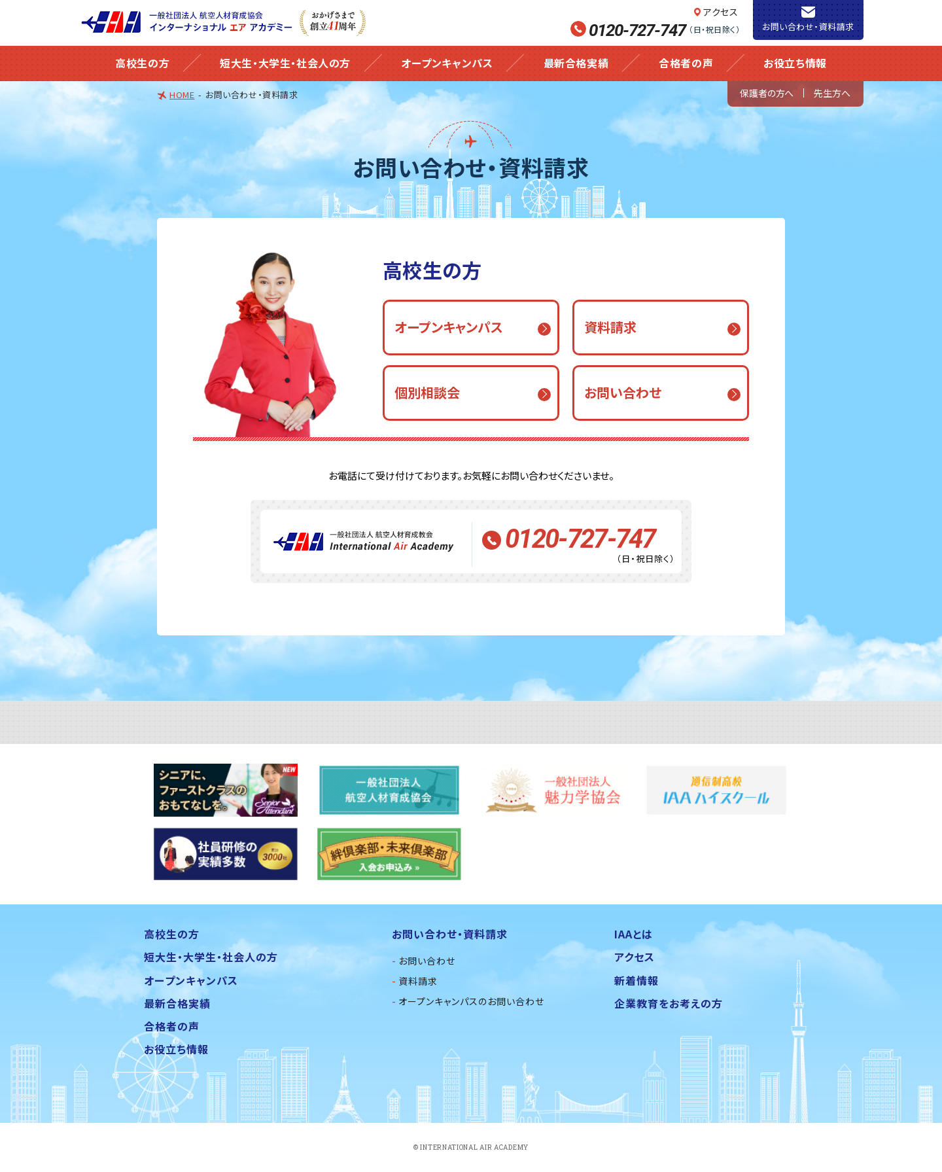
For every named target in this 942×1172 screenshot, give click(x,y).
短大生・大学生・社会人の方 (285, 63)
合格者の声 (686, 63)
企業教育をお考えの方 (668, 1003)
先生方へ (832, 93)
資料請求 (418, 980)
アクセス (720, 11)
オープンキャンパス (447, 63)
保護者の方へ (767, 93)
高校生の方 (142, 63)
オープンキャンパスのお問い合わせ (471, 1001)
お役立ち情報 (795, 63)
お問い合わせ (426, 960)
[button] (471, 327)
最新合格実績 (576, 63)
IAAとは (633, 934)
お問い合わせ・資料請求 (808, 26)
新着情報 (636, 980)
